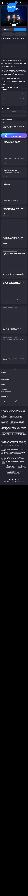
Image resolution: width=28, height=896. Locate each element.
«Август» (3, 432)
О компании (3, 372)
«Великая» (17, 433)
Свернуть (14, 369)
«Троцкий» (13, 433)
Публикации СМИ (4, 396)
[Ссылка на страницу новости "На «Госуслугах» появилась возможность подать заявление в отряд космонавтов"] (14, 126)
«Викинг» (9, 433)
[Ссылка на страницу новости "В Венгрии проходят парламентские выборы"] (14, 349)
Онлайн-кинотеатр (4, 377)
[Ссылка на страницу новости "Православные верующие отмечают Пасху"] (14, 320)
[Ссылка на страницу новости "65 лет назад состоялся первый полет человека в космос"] (14, 264)
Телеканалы (3, 459)
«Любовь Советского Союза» (11, 432)
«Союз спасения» (20, 432)
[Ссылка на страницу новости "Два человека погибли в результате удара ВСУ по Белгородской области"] (14, 212)
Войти (24, 2)
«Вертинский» (22, 433)
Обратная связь (4, 389)
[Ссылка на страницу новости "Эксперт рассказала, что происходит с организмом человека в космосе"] (14, 152)
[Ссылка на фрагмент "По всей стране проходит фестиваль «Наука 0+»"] (14, 98)
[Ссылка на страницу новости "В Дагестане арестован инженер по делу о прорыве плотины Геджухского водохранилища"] (14, 192)
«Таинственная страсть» (6, 434)
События (3, 394)
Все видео (3, 384)
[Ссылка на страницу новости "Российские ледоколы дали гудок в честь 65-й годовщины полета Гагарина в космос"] (14, 292)
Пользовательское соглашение (7, 386)
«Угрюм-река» (4, 433)
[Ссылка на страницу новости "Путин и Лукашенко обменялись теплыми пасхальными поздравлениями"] (14, 172)
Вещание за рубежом (18, 402)
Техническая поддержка (6, 391)
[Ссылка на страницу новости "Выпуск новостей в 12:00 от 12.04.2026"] (14, 233)
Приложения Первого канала (6, 379)
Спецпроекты (3, 374)
